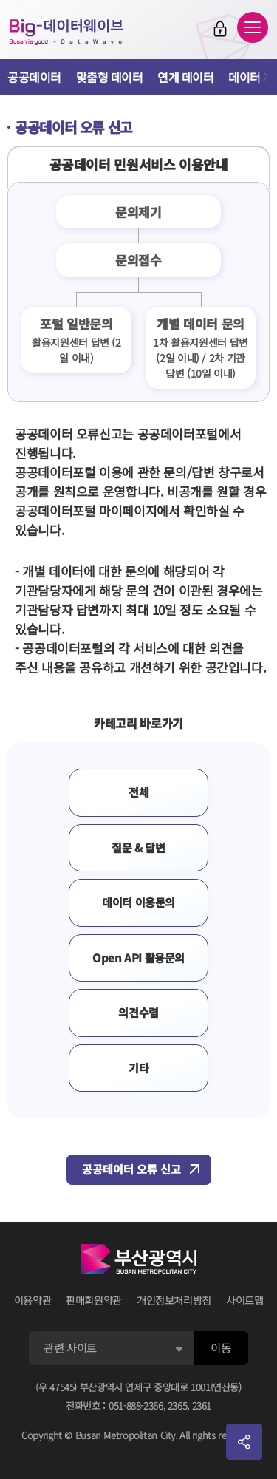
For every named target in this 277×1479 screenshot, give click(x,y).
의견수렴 (138, 1012)
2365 (178, 1405)
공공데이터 (34, 77)
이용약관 (33, 1300)
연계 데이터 (185, 77)
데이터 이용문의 (138, 902)
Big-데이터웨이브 (66, 31)
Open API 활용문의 (138, 957)
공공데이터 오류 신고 (131, 1169)
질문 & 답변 (138, 847)
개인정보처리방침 (174, 1300)
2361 (202, 1405)
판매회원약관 (94, 1300)
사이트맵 (245, 1300)
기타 (138, 1067)
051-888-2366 (136, 1405)
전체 (138, 792)
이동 (220, 1348)
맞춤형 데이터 (109, 77)
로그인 (220, 29)
